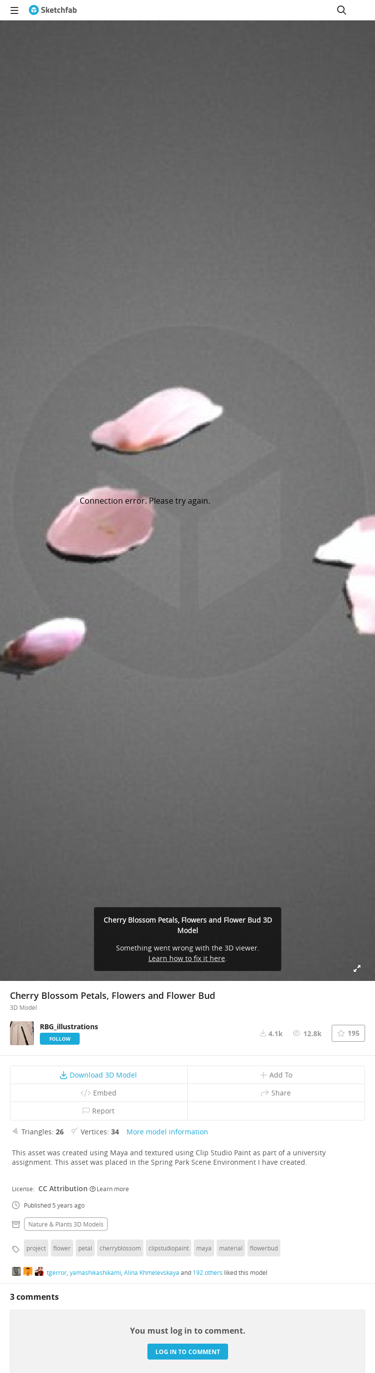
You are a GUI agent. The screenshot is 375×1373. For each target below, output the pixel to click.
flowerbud (264, 1248)
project (36, 1248)
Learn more (109, 1189)
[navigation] (14, 9)
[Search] (341, 9)
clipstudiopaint (168, 1248)
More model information (167, 1131)
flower (62, 1248)
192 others (208, 1272)
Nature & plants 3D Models (66, 1224)
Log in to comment (187, 1352)
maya (204, 1248)
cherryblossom (120, 1248)
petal (85, 1248)
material (231, 1248)
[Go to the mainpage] (53, 10)
